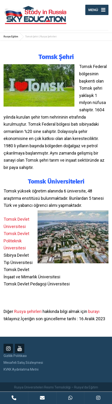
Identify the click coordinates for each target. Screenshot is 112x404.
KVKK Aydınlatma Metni (21, 369)
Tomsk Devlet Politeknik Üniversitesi (16, 240)
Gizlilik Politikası (15, 356)
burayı (93, 311)
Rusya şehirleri (28, 311)
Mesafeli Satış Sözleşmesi (23, 362)
